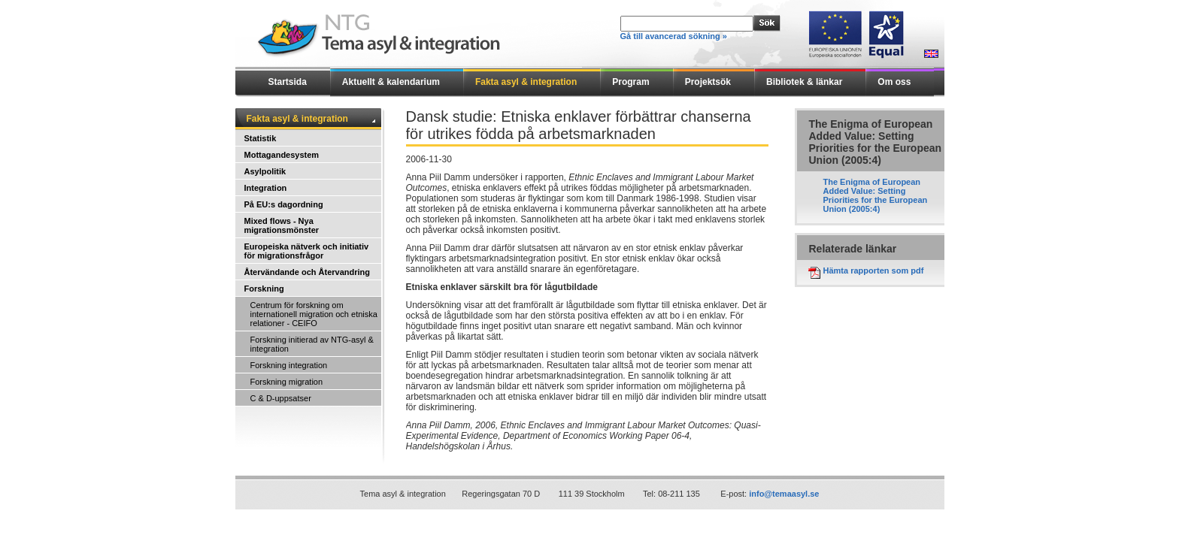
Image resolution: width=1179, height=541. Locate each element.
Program (630, 82)
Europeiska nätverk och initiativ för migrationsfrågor (306, 251)
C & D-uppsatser (280, 398)
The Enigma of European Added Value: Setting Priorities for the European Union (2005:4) (875, 195)
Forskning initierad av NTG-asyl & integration (312, 344)
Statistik (260, 138)
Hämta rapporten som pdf (873, 270)
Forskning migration (286, 381)
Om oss (894, 82)
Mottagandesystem (282, 154)
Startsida (287, 82)
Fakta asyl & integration (526, 82)
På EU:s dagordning (283, 204)
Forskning (264, 288)
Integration (265, 187)
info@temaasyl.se (784, 493)
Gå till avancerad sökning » (673, 36)
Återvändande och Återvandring (307, 272)
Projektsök (708, 82)
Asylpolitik (265, 171)
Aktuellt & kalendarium (391, 82)
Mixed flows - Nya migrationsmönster (282, 225)
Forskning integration (289, 365)
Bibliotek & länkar (804, 82)
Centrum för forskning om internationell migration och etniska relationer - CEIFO (313, 314)
